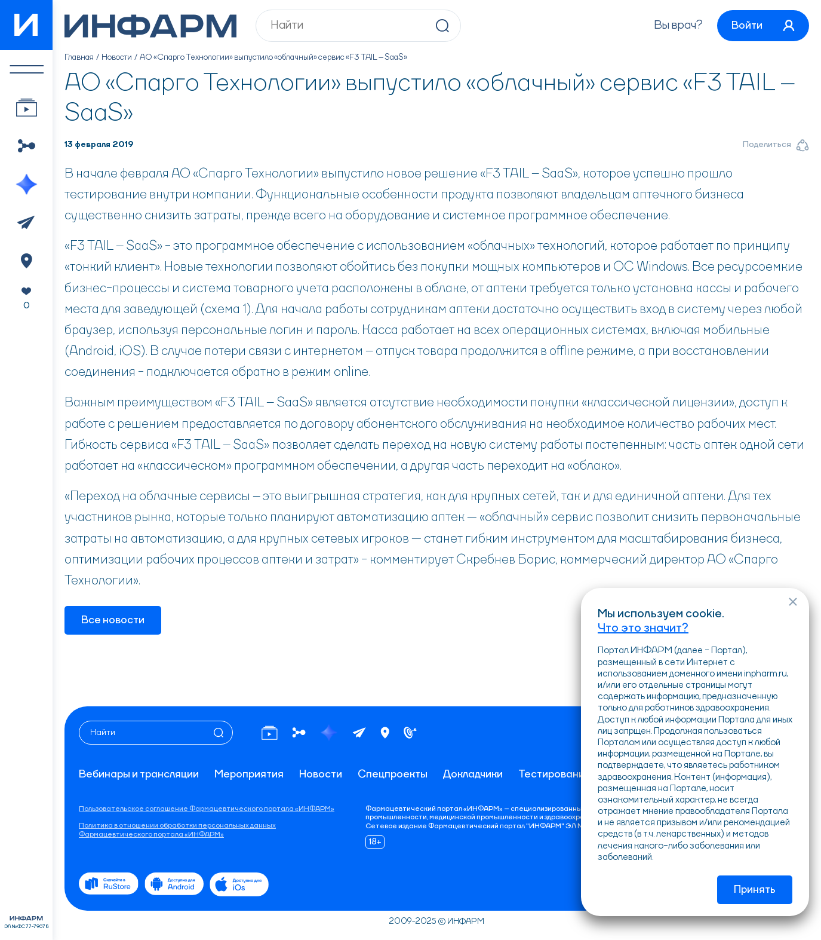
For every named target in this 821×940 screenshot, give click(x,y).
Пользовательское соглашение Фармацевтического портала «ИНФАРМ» (206, 809)
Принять (755, 889)
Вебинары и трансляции (139, 774)
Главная (79, 57)
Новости (117, 57)
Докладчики (473, 774)
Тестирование (554, 774)
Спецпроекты (393, 774)
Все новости (112, 620)
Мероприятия (249, 774)
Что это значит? (643, 629)
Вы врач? (678, 26)
